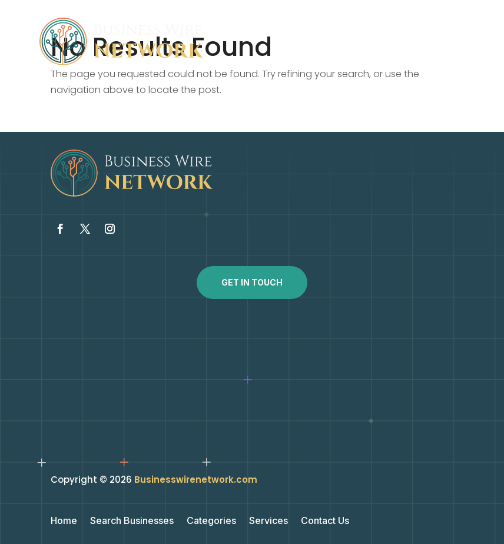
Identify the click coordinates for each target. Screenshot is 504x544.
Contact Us (325, 521)
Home (64, 521)
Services (268, 521)
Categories (211, 521)
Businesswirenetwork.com (195, 479)
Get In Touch (252, 282)
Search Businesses (132, 521)
